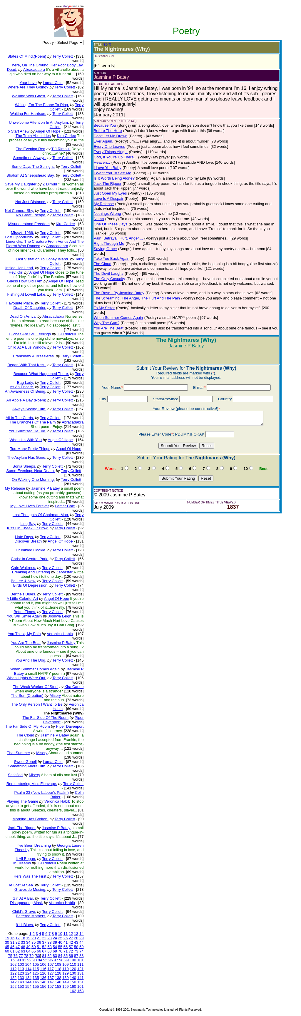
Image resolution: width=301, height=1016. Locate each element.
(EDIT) (107, 44)
